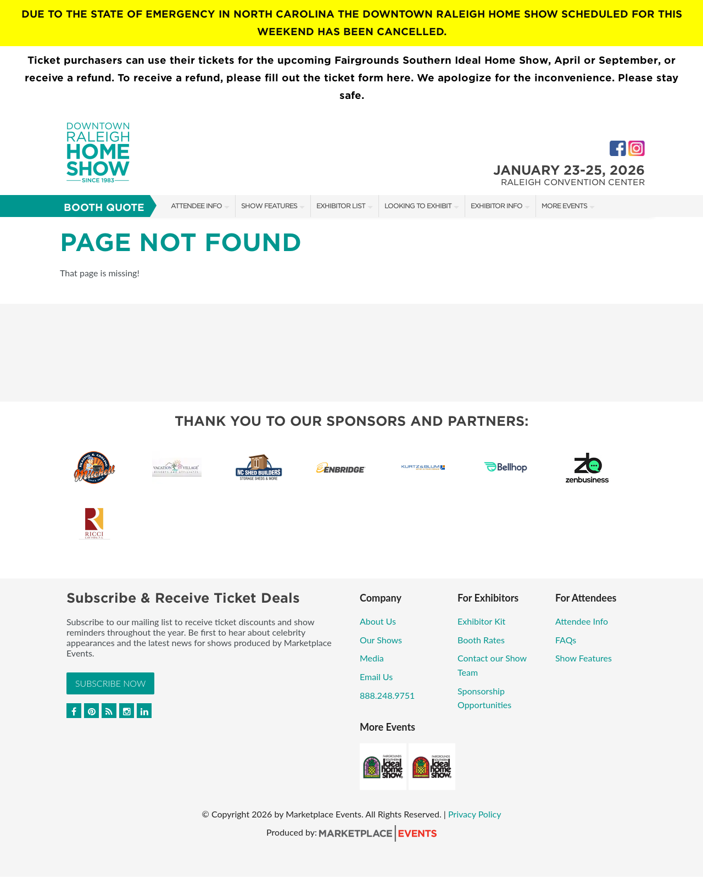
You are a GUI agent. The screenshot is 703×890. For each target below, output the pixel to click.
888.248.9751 (387, 695)
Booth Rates (481, 640)
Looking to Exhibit (417, 206)
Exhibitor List (340, 206)
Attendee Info (196, 206)
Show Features (269, 206)
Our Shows (381, 640)
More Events (564, 206)
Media (372, 658)
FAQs (565, 640)
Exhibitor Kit (481, 621)
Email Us (376, 676)
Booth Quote (104, 207)
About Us (378, 621)
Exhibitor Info (496, 206)
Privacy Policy (474, 814)
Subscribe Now (110, 683)
